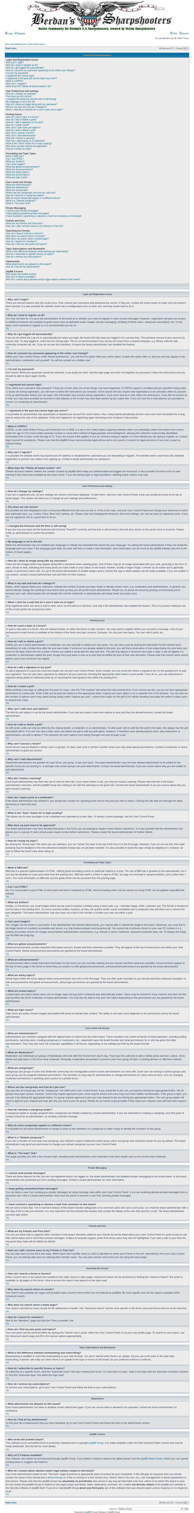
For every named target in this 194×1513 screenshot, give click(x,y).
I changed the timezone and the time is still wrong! (31, 99)
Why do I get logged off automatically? (25, 67)
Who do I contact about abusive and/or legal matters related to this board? (43, 279)
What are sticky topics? (17, 172)
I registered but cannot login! (20, 75)
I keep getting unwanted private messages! (27, 213)
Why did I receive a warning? (20, 138)
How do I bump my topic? (18, 148)
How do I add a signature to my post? (24, 122)
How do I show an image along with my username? (31, 104)
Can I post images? (15, 164)
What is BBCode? (15, 156)
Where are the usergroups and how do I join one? (31, 192)
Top (7, 309)
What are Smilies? (15, 161)
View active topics (36, 44)
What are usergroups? (17, 190)
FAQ (173, 33)
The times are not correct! (19, 96)
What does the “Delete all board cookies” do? (28, 86)
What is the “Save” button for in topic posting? (29, 143)
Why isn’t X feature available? (21, 276)
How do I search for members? (21, 241)
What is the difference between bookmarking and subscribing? (37, 251)
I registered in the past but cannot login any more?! (31, 78)
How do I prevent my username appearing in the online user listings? (40, 70)
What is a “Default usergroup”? (21, 200)
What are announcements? (19, 169)
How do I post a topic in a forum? (22, 117)
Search (184, 33)
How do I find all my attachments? (23, 266)
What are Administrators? (18, 184)
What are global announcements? (23, 166)
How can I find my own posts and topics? (26, 244)
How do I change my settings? (21, 93)
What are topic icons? (17, 177)
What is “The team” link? (18, 203)
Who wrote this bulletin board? (21, 274)
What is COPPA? (14, 81)
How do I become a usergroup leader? (25, 195)
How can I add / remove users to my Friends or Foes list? (34, 226)
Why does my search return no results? (25, 236)
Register (20, 33)
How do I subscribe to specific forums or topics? (30, 254)
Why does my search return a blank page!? (27, 238)
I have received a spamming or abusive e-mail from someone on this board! (44, 216)
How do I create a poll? (17, 125)
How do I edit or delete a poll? (21, 130)
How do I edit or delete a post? (21, 119)
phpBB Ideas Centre (151, 1458)
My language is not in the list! (20, 101)
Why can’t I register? (16, 83)
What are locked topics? (18, 174)
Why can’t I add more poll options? (23, 127)
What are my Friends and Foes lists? (24, 223)
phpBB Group (96, 1442)
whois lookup (55, 1477)
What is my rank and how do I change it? (26, 107)
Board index (11, 48)
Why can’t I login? (15, 62)
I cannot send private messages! (22, 210)
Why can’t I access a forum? (20, 133)
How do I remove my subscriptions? (24, 256)
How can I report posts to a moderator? (25, 141)
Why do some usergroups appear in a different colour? (33, 198)
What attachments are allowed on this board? (28, 264)
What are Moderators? (17, 187)
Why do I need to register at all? (22, 65)
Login (9, 33)
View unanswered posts (16, 44)
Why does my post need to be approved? (26, 146)
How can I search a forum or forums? (24, 233)
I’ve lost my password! (17, 73)
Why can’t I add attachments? (21, 135)
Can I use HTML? (15, 159)
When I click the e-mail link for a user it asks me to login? (34, 109)
